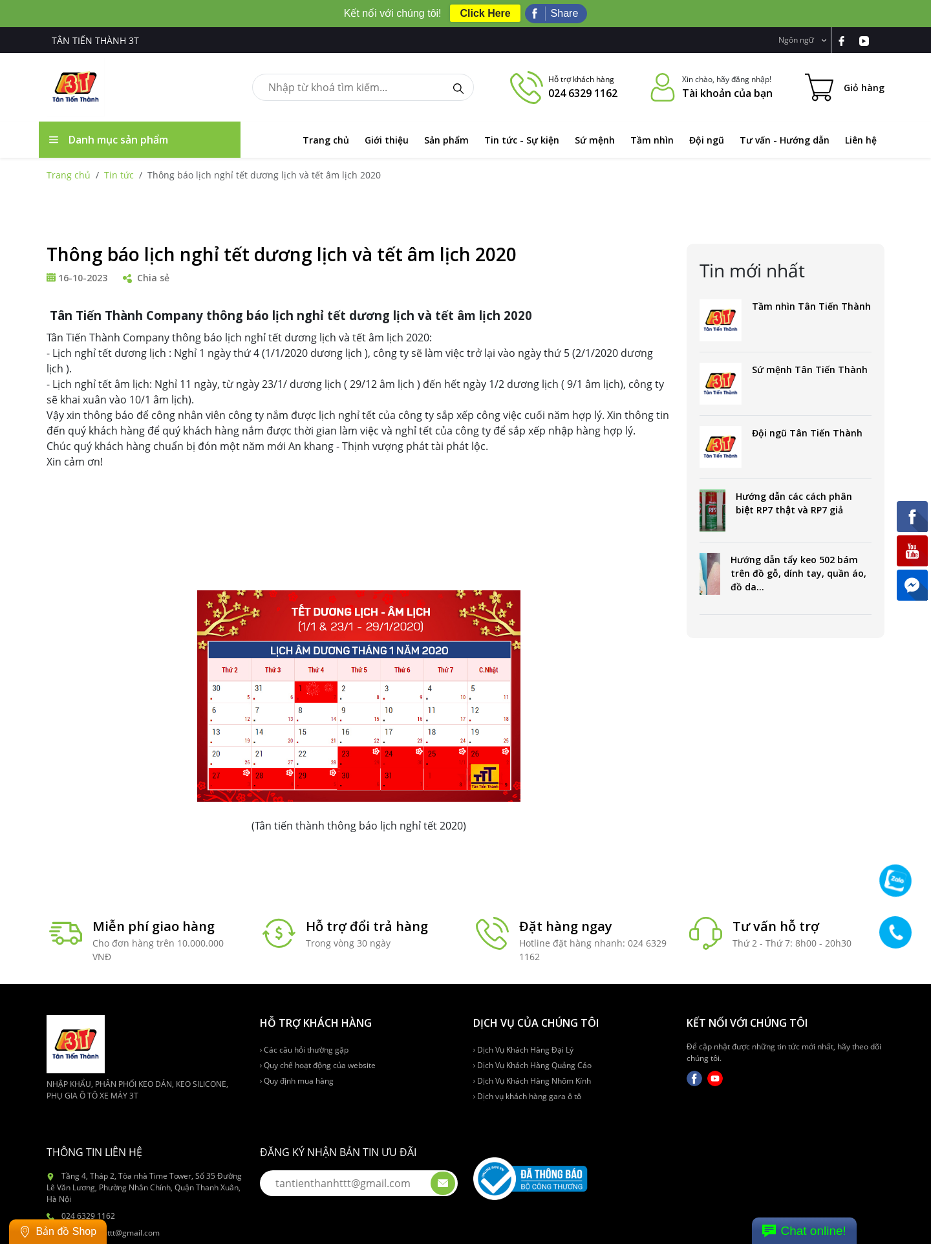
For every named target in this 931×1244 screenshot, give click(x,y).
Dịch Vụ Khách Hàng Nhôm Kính (532, 1080)
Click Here (485, 13)
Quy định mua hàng (297, 1080)
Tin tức (119, 175)
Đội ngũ (706, 140)
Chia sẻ (146, 278)
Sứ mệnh (595, 140)
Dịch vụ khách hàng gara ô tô (527, 1096)
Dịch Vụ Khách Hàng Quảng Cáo (532, 1065)
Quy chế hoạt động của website (318, 1065)
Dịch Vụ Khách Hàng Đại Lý (523, 1049)
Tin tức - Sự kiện (521, 140)
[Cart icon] (844, 87)
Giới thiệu (387, 140)
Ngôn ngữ (802, 39)
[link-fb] (848, 40)
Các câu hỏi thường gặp (304, 1049)
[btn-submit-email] (443, 1183)
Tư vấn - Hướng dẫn (784, 140)
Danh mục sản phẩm (108, 140)
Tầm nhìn (652, 140)
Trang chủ (326, 140)
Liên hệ (861, 140)
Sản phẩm (446, 140)
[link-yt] (869, 40)
